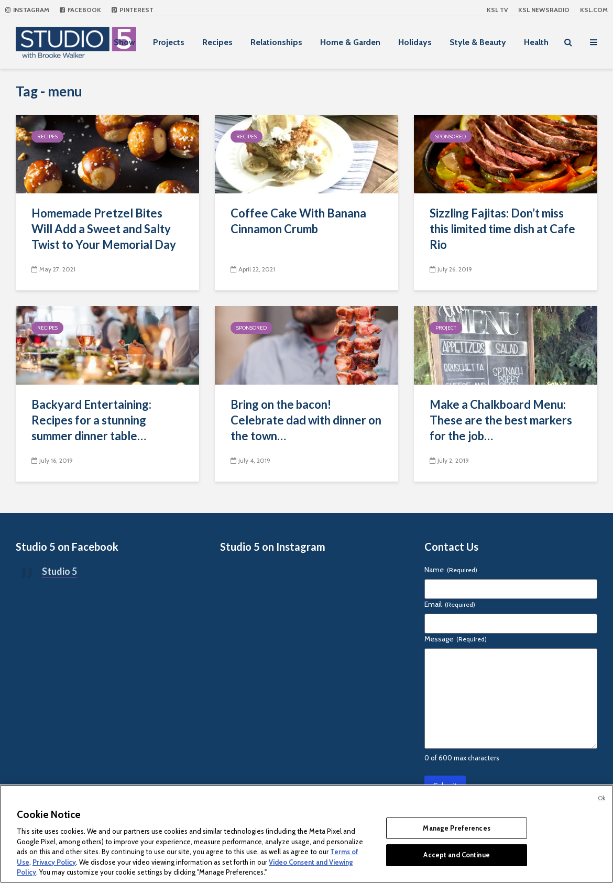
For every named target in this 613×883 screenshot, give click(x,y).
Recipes (217, 42)
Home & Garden (350, 42)
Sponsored (450, 136)
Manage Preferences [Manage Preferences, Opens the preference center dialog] (456, 828)
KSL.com (594, 10)
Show (124, 42)
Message (455, 639)
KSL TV (497, 10)
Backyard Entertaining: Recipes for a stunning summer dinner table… (91, 420)
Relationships (276, 42)
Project (445, 327)
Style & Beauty (478, 42)
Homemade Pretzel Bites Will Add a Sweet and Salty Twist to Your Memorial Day (103, 229)
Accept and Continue (456, 855)
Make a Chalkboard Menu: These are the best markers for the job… (501, 420)
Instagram (27, 10)
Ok (601, 798)
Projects (168, 42)
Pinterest (133, 10)
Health (536, 42)
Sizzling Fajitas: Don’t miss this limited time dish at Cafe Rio (502, 229)
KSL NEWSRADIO (544, 10)
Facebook (80, 10)
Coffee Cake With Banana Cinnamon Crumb (298, 221)
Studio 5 (59, 571)
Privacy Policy (54, 862)
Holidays (415, 42)
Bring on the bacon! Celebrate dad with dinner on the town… (306, 420)
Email (449, 604)
